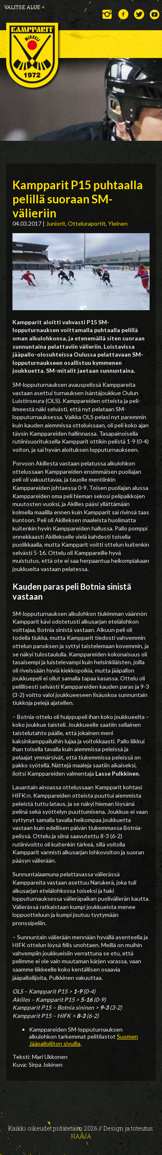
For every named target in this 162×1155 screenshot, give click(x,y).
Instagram (107, 14)
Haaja (81, 1136)
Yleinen (118, 223)
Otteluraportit (87, 223)
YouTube (155, 14)
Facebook (123, 14)
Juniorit (55, 223)
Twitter (139, 14)
